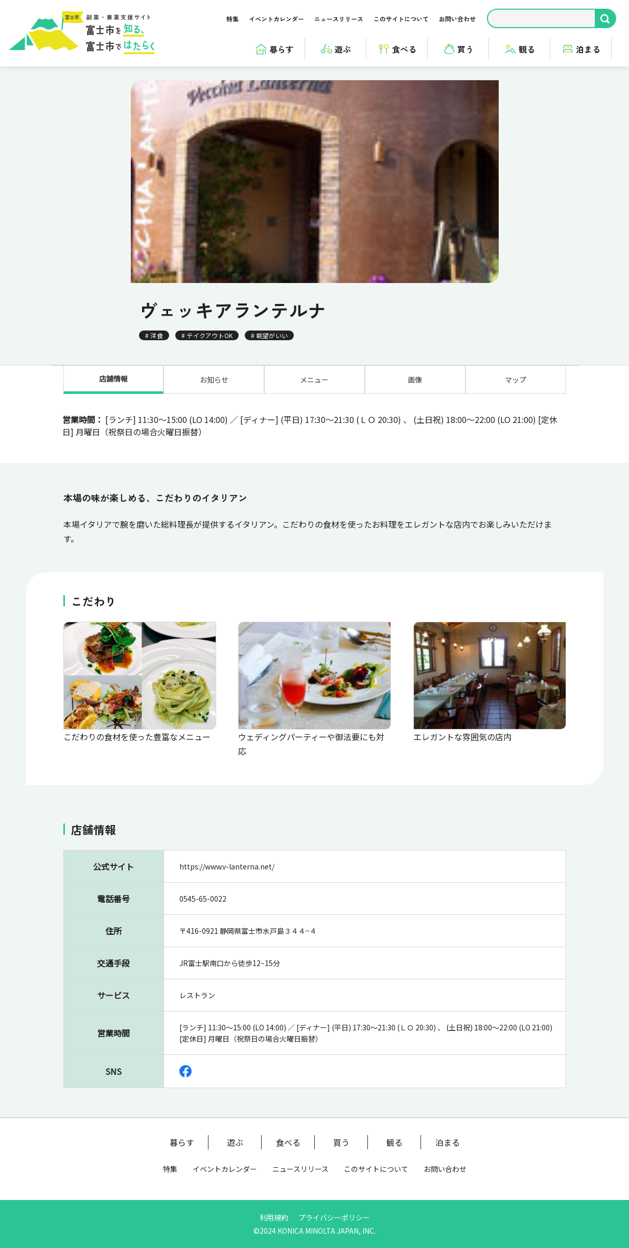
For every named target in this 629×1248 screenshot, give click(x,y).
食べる (288, 1142)
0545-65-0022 (202, 918)
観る (394, 1142)
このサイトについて (401, 18)
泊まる (447, 1142)
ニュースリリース (338, 18)
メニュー (314, 379)
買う (341, 1142)
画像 (415, 379)
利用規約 (274, 1217)
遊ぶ (235, 1142)
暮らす (182, 1142)
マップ (515, 379)
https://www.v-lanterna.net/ (226, 886)
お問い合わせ (457, 18)
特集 (232, 18)
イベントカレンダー (276, 18)
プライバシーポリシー (334, 1217)
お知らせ (214, 379)
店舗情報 (113, 378)
